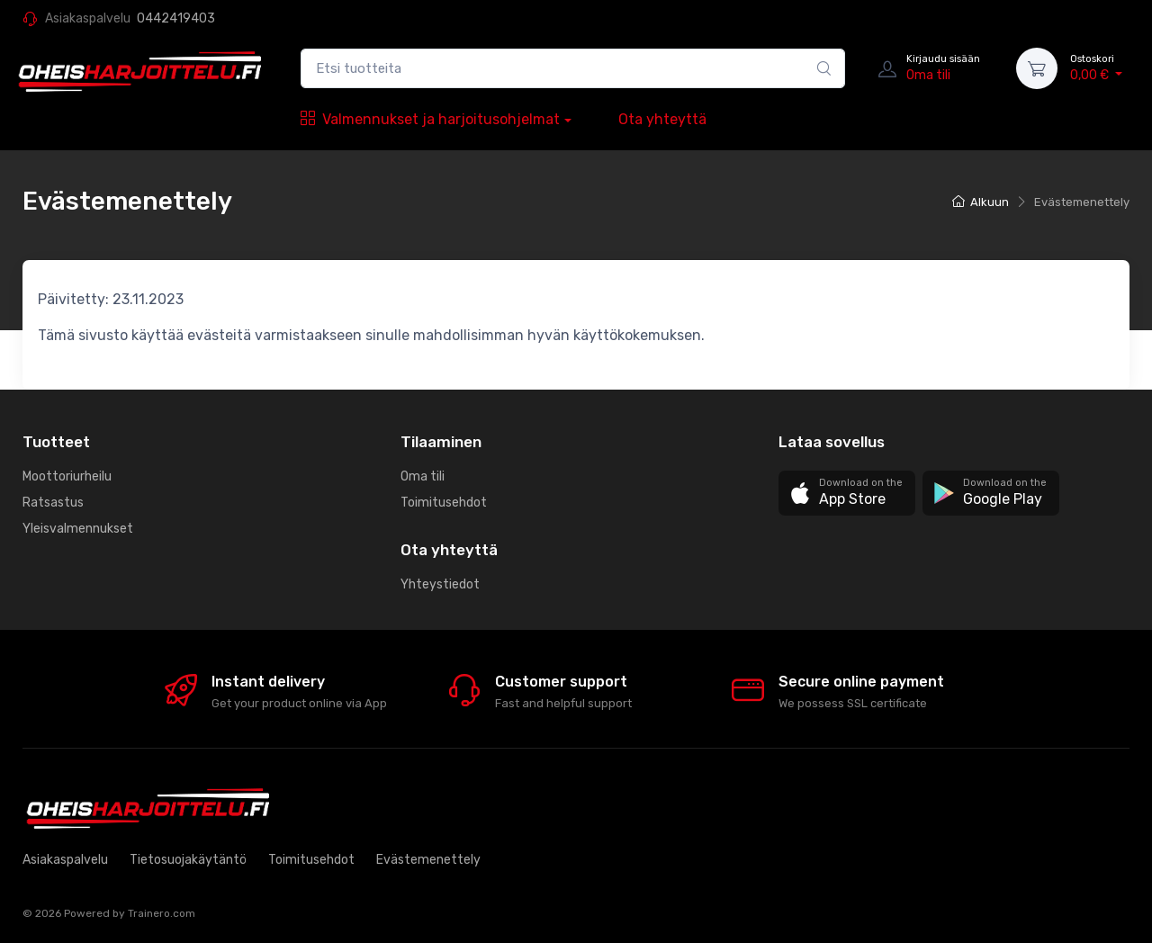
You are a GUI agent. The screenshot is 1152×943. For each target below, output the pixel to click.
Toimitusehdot (443, 502)
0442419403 (176, 18)
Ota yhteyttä (662, 119)
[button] (846, 493)
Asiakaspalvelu (65, 859)
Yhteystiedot (440, 584)
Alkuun (980, 202)
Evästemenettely (428, 859)
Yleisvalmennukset (77, 528)
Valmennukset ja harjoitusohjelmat (430, 119)
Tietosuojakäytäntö (188, 859)
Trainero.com (161, 913)
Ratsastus (53, 502)
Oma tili (422, 476)
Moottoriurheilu (67, 476)
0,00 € (1096, 67)
